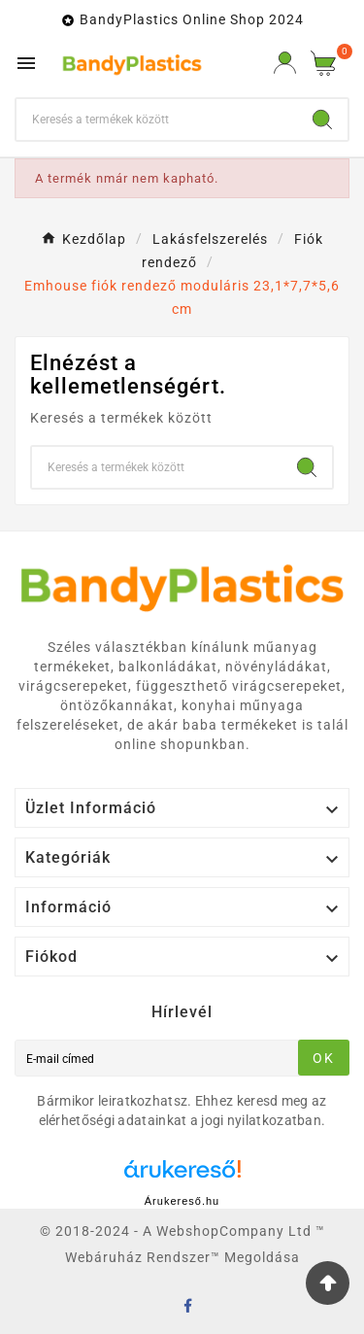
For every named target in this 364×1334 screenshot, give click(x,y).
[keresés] (157, 119)
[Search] (322, 119)
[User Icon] (285, 62)
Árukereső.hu (182, 1201)
